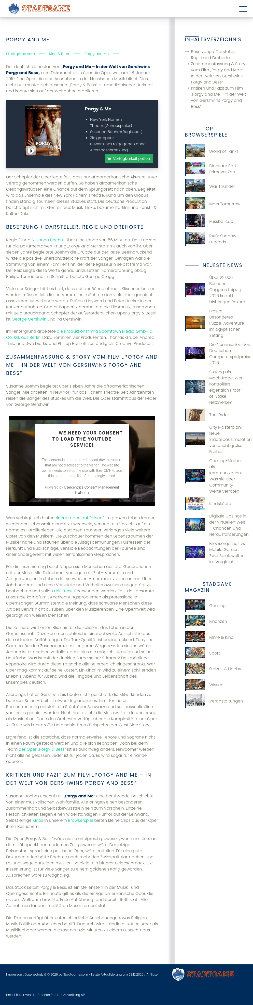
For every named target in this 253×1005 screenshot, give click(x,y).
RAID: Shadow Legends (210, 239)
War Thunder (210, 186)
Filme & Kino (209, 637)
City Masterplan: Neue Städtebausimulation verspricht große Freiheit (216, 439)
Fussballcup (209, 221)
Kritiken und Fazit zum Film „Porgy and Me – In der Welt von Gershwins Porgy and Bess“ (218, 97)
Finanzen (206, 621)
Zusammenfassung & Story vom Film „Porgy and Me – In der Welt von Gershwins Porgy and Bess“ (218, 73)
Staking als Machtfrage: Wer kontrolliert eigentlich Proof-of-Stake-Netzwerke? (214, 387)
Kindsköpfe (208, 503)
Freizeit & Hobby (213, 669)
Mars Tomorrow (213, 204)
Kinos (38, 820)
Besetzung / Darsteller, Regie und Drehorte (213, 55)
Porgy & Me (98, 109)
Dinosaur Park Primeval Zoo (211, 169)
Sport (202, 653)
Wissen (204, 685)
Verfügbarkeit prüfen (131, 158)
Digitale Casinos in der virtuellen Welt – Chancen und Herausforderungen (216, 525)
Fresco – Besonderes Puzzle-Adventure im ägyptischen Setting (214, 323)
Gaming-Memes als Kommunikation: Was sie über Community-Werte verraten (213, 476)
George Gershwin (29, 319)
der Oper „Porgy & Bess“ (42, 749)
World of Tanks (211, 151)
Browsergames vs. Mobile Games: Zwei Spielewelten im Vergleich (215, 553)
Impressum (14, 974)
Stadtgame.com (75, 974)
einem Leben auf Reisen (78, 518)
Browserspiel (80, 820)
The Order (207, 415)
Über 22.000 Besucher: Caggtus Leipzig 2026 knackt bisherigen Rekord (215, 290)
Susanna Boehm (47, 240)
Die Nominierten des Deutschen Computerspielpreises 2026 (216, 354)
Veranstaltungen (214, 701)
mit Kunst (63, 591)
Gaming (205, 605)
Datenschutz (33, 974)
